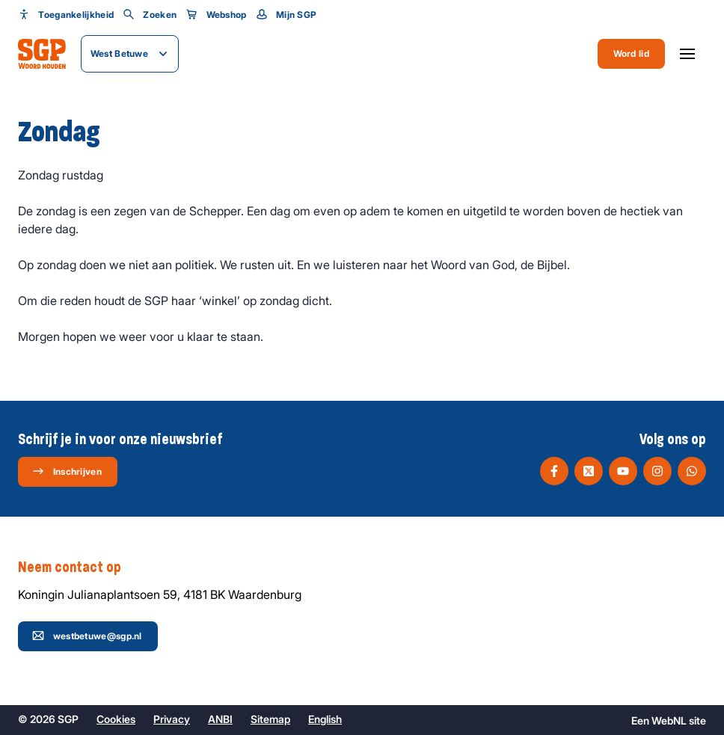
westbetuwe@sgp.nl (87, 636)
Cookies (115, 719)
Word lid (631, 53)
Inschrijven (67, 471)
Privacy (171, 719)
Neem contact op (77, 567)
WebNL (669, 720)
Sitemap (270, 719)
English (325, 719)
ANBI (220, 719)
